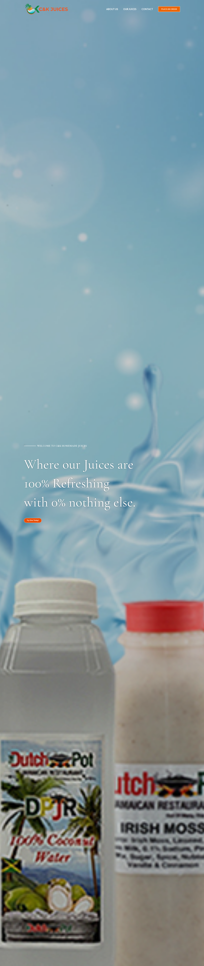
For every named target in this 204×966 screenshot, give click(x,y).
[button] (169, 9)
